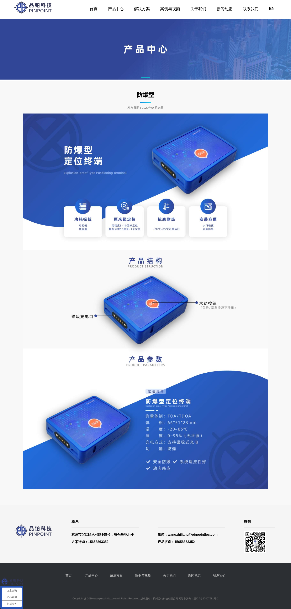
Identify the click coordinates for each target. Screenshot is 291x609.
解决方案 (142, 9)
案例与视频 (170, 9)
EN (272, 8)
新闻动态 (224, 9)
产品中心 (116, 9)
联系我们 (251, 9)
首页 (93, 9)
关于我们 (198, 9)
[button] (145, 77)
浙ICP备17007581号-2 (206, 598)
